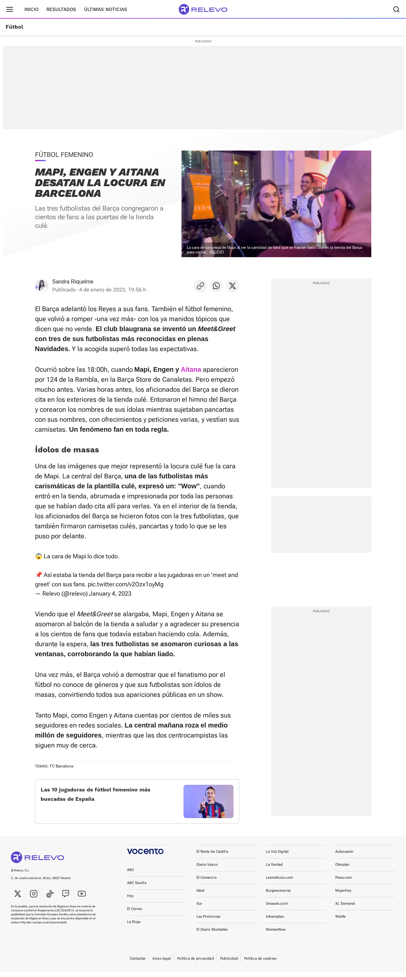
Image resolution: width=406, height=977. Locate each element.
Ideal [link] (200, 896)
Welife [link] (340, 922)
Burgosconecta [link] (278, 896)
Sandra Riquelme (73, 281)
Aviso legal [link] (161, 964)
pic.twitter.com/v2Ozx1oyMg (125, 584)
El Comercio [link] (206, 883)
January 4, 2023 (110, 593)
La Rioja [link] (134, 927)
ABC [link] (130, 875)
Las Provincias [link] (208, 922)
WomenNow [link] (276, 935)
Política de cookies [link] (260, 964)
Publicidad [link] (229, 964)
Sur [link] (199, 909)
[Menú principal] (9, 9)
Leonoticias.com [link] (279, 883)
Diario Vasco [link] (207, 870)
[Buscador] (396, 9)
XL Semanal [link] (345, 909)
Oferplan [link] (342, 870)
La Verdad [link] (274, 870)
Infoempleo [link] (275, 922)
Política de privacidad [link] (195, 964)
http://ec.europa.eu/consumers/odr (43, 927)
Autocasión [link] (344, 857)
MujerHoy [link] (343, 896)
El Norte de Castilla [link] (212, 857)
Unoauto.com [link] (277, 909)
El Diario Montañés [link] (212, 935)
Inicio (31, 9)
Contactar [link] (138, 964)
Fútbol (14, 27)
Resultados (61, 9)
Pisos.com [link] (343, 883)
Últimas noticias (105, 9)
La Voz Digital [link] (277, 857)
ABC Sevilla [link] (136, 888)
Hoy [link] (130, 901)
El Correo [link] (134, 914)
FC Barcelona (61, 766)
